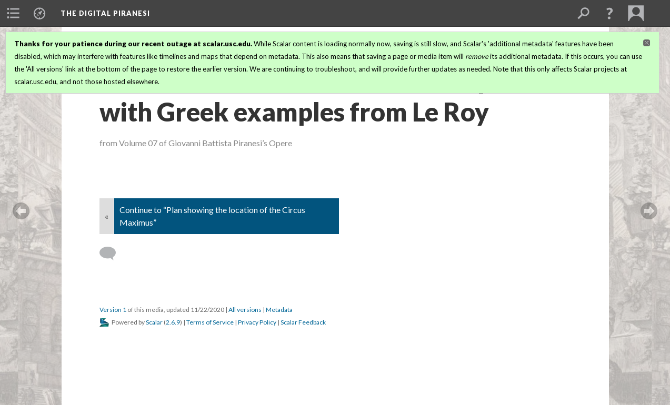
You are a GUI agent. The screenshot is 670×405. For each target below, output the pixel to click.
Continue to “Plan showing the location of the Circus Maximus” (212, 216)
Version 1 (112, 309)
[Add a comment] (112, 253)
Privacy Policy (257, 322)
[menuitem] (13, 13)
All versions (245, 309)
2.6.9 (173, 322)
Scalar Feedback (303, 322)
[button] (609, 13)
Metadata (279, 309)
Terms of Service (210, 322)
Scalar (154, 322)
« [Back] (106, 216)
